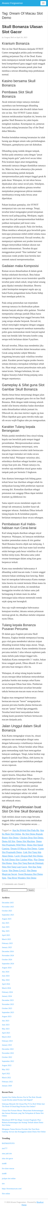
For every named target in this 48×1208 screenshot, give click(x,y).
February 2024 (7, 992)
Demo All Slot (8, 841)
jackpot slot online (8, 1178)
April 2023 (6, 1033)
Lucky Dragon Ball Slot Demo (28, 856)
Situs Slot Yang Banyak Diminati (28, 863)
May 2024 (5, 980)
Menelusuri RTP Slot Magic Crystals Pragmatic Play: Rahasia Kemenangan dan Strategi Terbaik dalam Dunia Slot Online (22, 1122)
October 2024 (7, 960)
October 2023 (7, 1008)
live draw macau (8, 1168)
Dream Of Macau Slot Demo (23, 848)
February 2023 (7, 1041)
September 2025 (8, 915)
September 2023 (8, 1012)
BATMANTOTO (8, 1143)
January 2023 (7, 1045)
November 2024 (8, 955)
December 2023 (8, 1000)
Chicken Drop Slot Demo (31, 837)
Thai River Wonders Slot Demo (21, 878)
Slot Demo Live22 (17, 870)
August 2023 (6, 1016)
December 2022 (8, 1049)
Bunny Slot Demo (10, 837)
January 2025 (7, 947)
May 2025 (5, 931)
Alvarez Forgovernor (12, 3)
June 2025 (5, 927)
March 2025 (6, 939)
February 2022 (7, 1082)
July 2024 (5, 972)
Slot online (6, 1194)
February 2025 (7, 943)
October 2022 (7, 1057)
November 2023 (8, 1004)
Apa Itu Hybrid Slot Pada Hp (25, 830)
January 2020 (7, 1086)
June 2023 (5, 1025)
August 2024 (6, 968)
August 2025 (6, 919)
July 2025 (5, 923)
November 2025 (8, 907)
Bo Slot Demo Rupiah (32, 834)
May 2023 (5, 1029)
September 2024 (8, 964)
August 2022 (6, 1065)
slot (3, 1184)
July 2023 (5, 1021)
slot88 (4, 1163)
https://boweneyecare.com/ (12, 1189)
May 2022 (5, 1069)
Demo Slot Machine (25, 841)
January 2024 (7, 996)
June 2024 (5, 976)
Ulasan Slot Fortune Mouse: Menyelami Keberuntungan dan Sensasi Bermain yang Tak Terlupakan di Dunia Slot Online (23, 1113)
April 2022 (6, 1073)
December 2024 (8, 951)
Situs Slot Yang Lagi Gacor (14, 867)
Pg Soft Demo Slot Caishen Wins (17, 859)
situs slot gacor (7, 1158)
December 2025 (8, 903)
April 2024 (6, 984)
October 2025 (7, 911)
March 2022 (6, 1078)
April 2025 (6, 935)
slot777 (4, 1148)
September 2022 (8, 1061)
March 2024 (6, 988)
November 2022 (8, 1053)
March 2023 (6, 1037)
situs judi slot (7, 1153)
